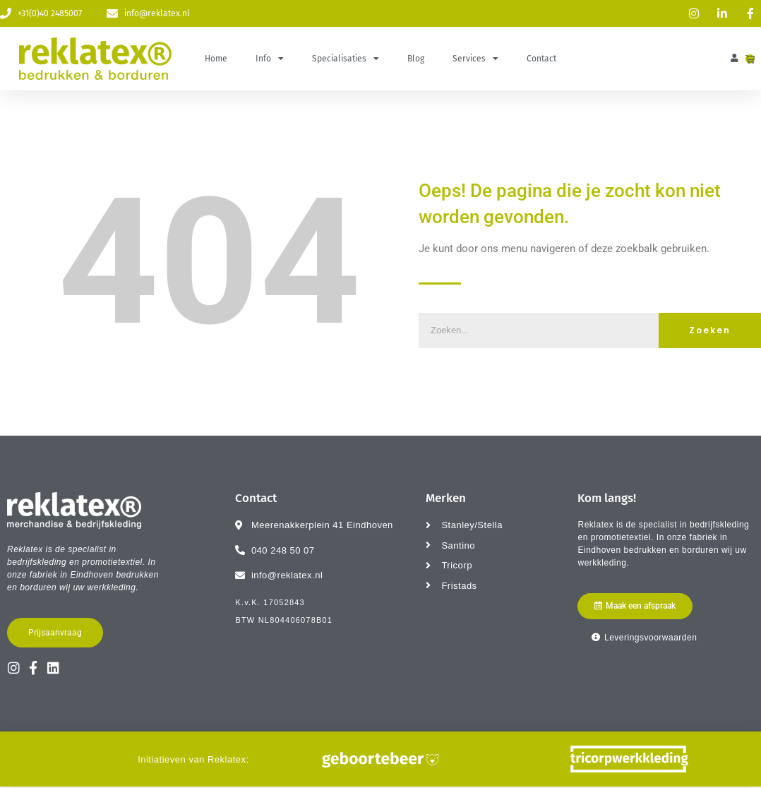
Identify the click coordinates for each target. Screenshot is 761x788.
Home (216, 59)
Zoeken (710, 330)
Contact (541, 59)
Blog (415, 59)
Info (270, 58)
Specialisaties (345, 58)
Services (475, 58)
